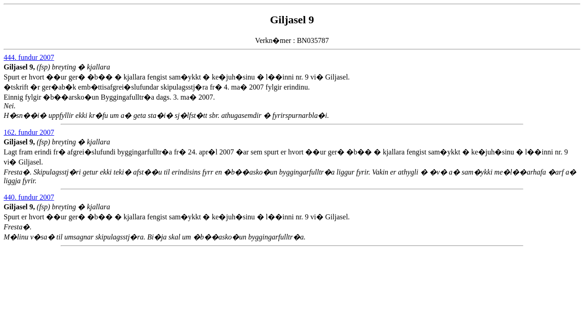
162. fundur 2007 (29, 132)
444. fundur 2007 (29, 57)
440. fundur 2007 (29, 197)
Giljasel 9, (20, 67)
